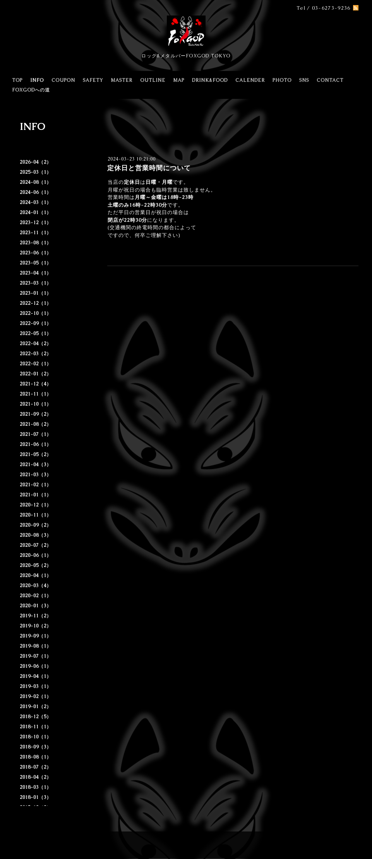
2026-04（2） (35, 162)
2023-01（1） (35, 293)
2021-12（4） (35, 384)
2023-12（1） (35, 223)
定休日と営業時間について (149, 168)
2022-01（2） (35, 374)
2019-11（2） (35, 616)
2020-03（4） (35, 585)
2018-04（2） (35, 777)
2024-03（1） (35, 202)
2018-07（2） (35, 767)
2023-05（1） (35, 263)
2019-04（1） (35, 676)
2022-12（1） (35, 303)
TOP (17, 80)
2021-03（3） (35, 475)
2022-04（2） (35, 343)
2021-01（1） (35, 495)
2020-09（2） (35, 525)
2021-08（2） (35, 424)
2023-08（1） (35, 243)
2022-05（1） (35, 333)
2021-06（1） (35, 444)
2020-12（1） (35, 505)
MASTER (121, 80)
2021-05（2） (35, 454)
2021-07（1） (35, 434)
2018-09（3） (35, 747)
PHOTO (282, 80)
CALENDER (250, 80)
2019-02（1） (35, 696)
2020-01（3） (35, 606)
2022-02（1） (35, 364)
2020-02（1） (35, 596)
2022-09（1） (35, 323)
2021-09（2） (35, 414)
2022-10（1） (35, 313)
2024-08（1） (35, 182)
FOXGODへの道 (31, 90)
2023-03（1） (35, 283)
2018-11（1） (35, 727)
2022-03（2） (35, 354)
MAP (178, 80)
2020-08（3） (35, 535)
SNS (304, 80)
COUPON (63, 80)
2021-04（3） (35, 464)
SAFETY (93, 80)
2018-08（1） (35, 757)
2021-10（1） (35, 404)
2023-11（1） (35, 233)
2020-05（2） (35, 565)
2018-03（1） (35, 787)
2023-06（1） (35, 253)
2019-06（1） (35, 666)
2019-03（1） (35, 686)
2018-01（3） (35, 797)
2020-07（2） (35, 545)
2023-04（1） (35, 273)
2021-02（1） (35, 485)
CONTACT (330, 80)
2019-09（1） (35, 636)
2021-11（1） (35, 394)
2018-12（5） (35, 717)
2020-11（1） (35, 515)
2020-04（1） (35, 575)
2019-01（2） (35, 706)
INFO (37, 80)
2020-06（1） (35, 555)
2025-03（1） (35, 172)
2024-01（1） (35, 212)
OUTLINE (152, 80)
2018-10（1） (35, 737)
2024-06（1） (35, 192)
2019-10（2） (35, 626)
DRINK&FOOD (210, 80)
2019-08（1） (35, 646)
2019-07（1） (35, 656)
